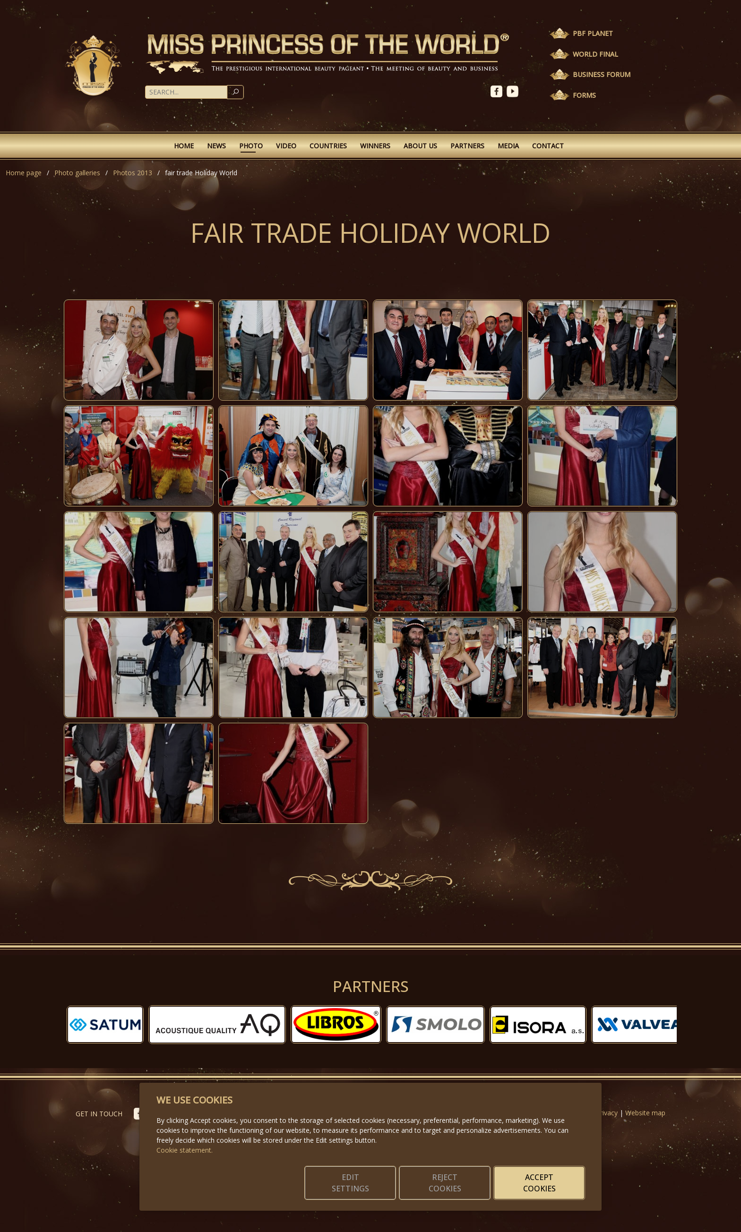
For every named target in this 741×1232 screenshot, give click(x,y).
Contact (548, 145)
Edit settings (350, 1183)
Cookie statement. (184, 1150)
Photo (251, 145)
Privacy (607, 1112)
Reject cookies (445, 1183)
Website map (645, 1112)
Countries (328, 145)
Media (508, 145)
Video (286, 145)
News (216, 145)
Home (184, 145)
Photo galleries (77, 172)
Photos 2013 (132, 172)
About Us (420, 145)
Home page (24, 172)
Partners (467, 145)
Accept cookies (539, 1183)
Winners (375, 145)
